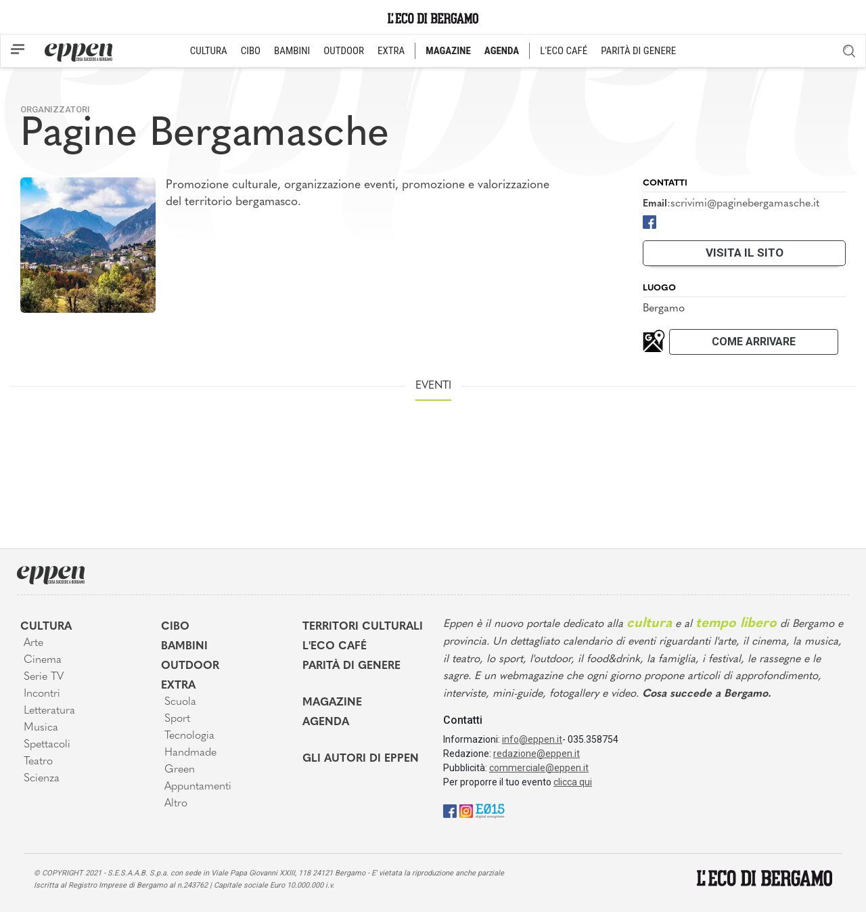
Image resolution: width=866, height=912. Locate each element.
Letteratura (49, 710)
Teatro (38, 761)
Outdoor (190, 666)
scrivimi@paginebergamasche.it (744, 203)
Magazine (332, 702)
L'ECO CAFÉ (563, 51)
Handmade (190, 752)
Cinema (43, 660)
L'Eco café (334, 646)
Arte (33, 643)
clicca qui (572, 782)
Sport (177, 719)
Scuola (180, 702)
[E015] (490, 810)
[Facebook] (649, 221)
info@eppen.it (532, 739)
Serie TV (44, 677)
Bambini (184, 646)
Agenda (325, 722)
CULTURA (208, 51)
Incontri (42, 694)
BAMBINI (292, 51)
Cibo (175, 627)
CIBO (250, 51)
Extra (178, 685)
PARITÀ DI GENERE (638, 51)
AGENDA (501, 51)
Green (179, 769)
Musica (41, 727)
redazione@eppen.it (536, 753)
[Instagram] (466, 810)
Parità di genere (351, 666)
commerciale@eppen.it (539, 767)
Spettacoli (47, 744)
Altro (175, 803)
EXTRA (391, 51)
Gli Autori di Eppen (360, 759)
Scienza (42, 778)
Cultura (46, 627)
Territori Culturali (362, 627)
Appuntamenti (197, 786)
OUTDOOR (343, 51)
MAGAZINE (448, 51)
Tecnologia (189, 736)
